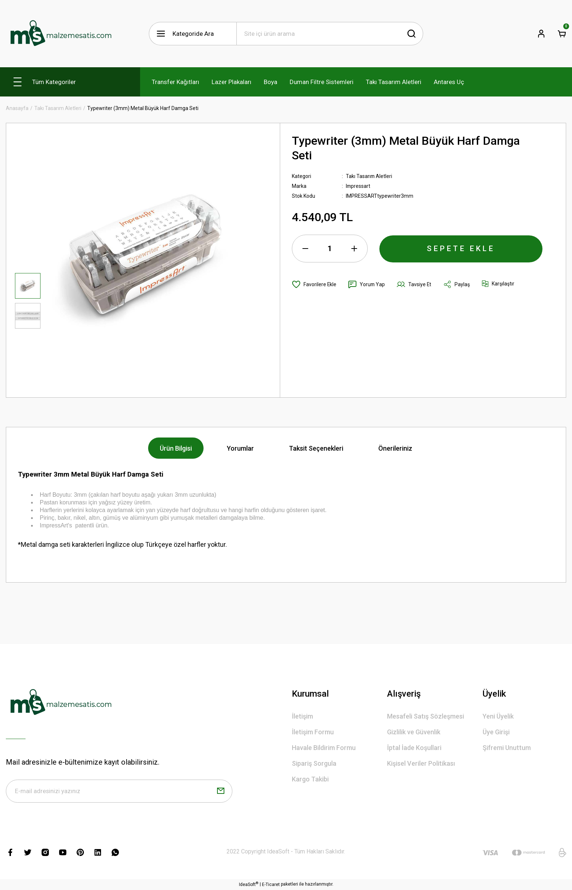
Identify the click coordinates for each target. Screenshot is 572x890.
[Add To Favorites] (314, 284)
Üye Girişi (496, 732)
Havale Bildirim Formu (324, 747)
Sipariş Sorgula (314, 763)
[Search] (329, 33)
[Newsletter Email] (119, 791)
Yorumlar (240, 448)
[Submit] (220, 791)
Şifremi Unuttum (507, 747)
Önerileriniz (395, 448)
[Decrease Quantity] (305, 248)
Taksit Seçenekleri (316, 448)
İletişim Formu (313, 732)
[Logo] (60, 33)
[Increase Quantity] (354, 248)
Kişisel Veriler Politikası (421, 763)
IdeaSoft (248, 884)
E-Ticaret (271, 884)
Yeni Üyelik (498, 716)
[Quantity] (329, 248)
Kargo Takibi (310, 779)
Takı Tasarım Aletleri (369, 176)
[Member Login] (541, 33)
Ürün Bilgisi (176, 448)
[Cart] (561, 33)
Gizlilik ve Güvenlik (413, 732)
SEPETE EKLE (461, 248)
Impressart (358, 186)
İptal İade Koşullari (414, 747)
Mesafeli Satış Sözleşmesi (425, 716)
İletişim (302, 716)
